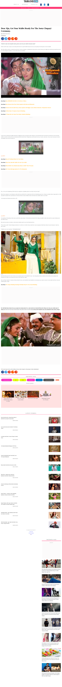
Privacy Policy (31, 531)
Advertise (25, 4)
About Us (16, 4)
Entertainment (35, 7)
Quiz (29, 7)
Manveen (4, 35)
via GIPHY (3, 155)
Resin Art (23, 7)
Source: (2, 346)
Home (31, 534)
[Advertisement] (31, 18)
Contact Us (34, 4)
